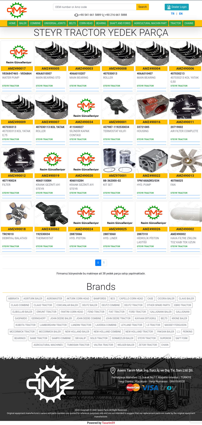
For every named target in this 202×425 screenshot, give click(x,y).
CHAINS (189, 23)
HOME (12, 23)
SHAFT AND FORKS (120, 23)
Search (142, 6)
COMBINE (35, 23)
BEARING (101, 23)
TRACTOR (175, 23)
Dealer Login (177, 7)
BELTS (72, 23)
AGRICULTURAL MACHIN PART (150, 23)
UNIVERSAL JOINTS (54, 23)
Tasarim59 (108, 422)
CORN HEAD (86, 23)
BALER (22, 23)
